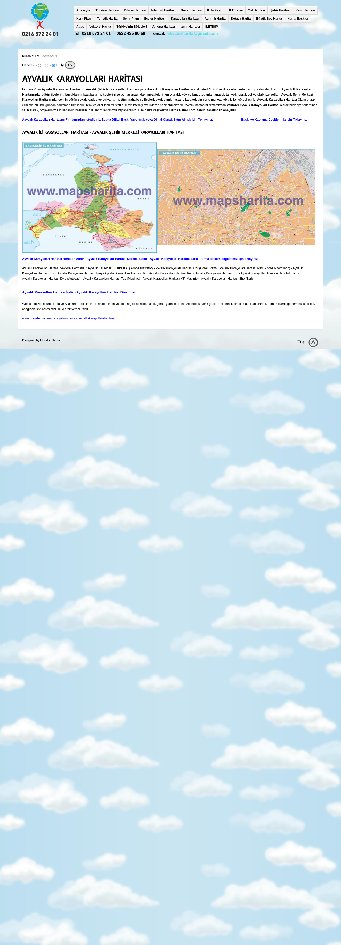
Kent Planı (84, 18)
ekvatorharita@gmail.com (193, 33)
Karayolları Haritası (185, 18)
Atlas (80, 26)
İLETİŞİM (211, 26)
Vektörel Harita (100, 26)
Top (301, 341)
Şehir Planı (131, 18)
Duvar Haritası (191, 10)
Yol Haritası (256, 10)
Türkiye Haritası (107, 10)
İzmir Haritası (190, 26)
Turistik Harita (107, 18)
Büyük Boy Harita (269, 18)
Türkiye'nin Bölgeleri (131, 26)
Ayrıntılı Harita (215, 18)
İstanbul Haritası (163, 10)
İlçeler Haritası (155, 18)
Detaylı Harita (241, 18)
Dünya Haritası (135, 10)
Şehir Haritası (280, 10)
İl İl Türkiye (234, 10)
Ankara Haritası (163, 26)
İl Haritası (214, 10)
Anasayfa (83, 10)
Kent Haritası (305, 10)
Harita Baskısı (297, 18)
